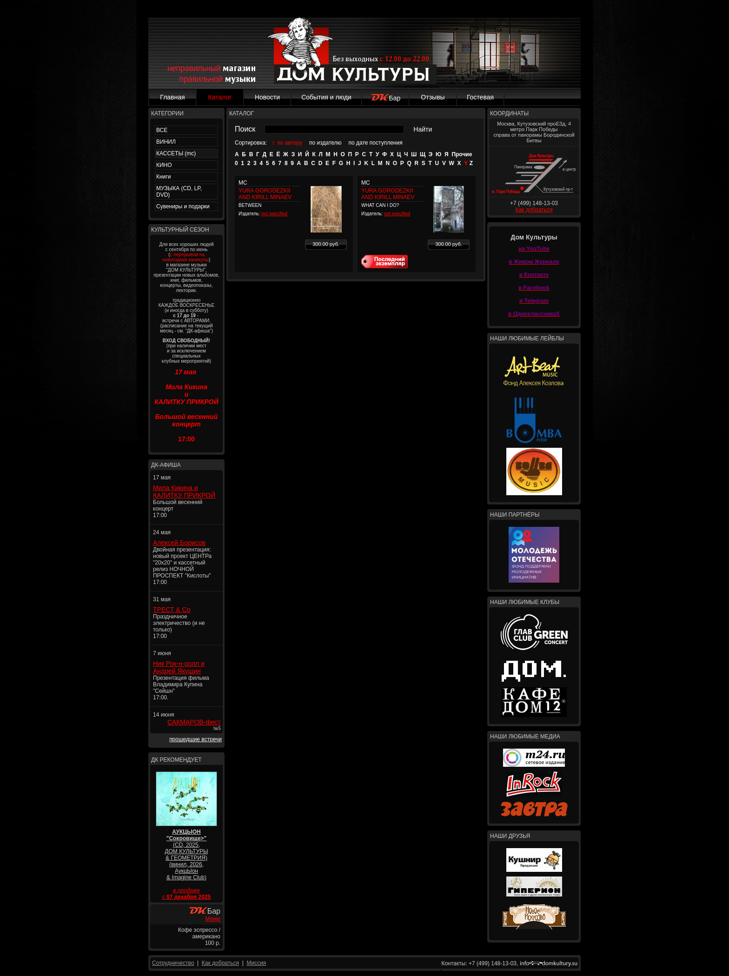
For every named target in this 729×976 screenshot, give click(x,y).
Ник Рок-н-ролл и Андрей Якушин (179, 667)
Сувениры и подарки (183, 206)
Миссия (256, 963)
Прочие (461, 154)
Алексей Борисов (179, 542)
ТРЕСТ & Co (171, 609)
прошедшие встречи (195, 739)
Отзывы (432, 97)
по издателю (325, 142)
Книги (163, 176)
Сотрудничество (173, 963)
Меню (212, 919)
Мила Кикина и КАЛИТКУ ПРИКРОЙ (184, 491)
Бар (386, 98)
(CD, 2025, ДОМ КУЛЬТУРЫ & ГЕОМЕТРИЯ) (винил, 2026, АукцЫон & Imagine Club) (186, 855)
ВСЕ (161, 130)
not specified (274, 213)
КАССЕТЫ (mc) (176, 153)
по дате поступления (376, 142)
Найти (422, 129)
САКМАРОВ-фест (194, 722)
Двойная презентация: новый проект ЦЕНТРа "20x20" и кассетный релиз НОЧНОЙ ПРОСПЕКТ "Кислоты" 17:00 (182, 565)
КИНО (164, 165)
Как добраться (533, 209)
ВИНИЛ (166, 142)
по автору (289, 142)
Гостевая (480, 97)
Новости (267, 97)
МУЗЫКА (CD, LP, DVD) (179, 191)
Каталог (220, 97)
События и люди (326, 97)
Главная (172, 97)
